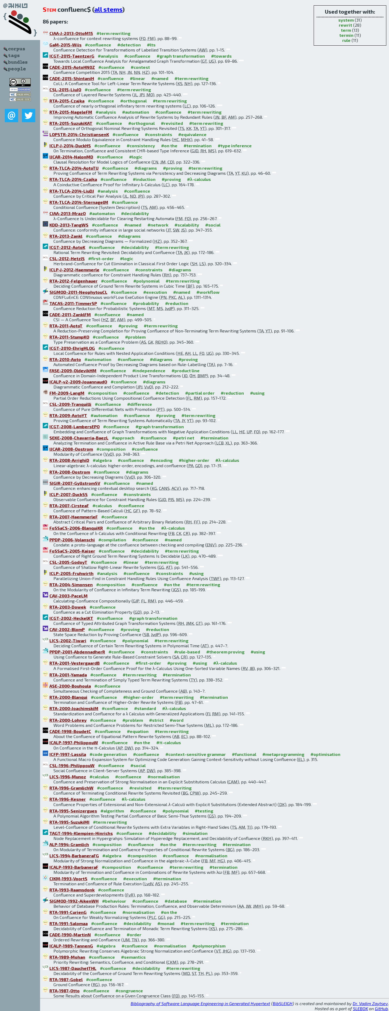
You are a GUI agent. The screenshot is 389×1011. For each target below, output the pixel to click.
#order (134, 934)
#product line (186, 370)
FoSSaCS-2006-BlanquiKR (76, 527)
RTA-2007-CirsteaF (69, 505)
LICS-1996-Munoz (67, 776)
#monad (165, 923)
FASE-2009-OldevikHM (72, 370)
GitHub (381, 1008)
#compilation (112, 539)
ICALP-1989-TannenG (71, 945)
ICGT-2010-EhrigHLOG (72, 348)
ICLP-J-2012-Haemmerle (74, 269)
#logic (135, 156)
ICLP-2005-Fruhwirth (71, 573)
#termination (198, 145)
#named (159, 78)
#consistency (141, 145)
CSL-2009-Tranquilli (70, 404)
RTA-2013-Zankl (65, 236)
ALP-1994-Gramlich (69, 844)
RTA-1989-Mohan (67, 957)
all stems (108, 9)
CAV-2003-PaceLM (68, 595)
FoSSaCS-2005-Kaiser (72, 550)
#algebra (102, 460)
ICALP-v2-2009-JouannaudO (78, 381)
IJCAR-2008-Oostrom (71, 448)
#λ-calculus (199, 179)
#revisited (172, 123)
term (346, 30)
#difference (139, 404)
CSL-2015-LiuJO (65, 89)
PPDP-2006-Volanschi (72, 539)
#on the (169, 145)
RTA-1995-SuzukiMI (69, 821)
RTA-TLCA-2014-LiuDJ (71, 190)
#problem (135, 336)
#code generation (108, 754)
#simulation (195, 833)
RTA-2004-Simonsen (71, 584)
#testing (204, 810)
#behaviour (114, 900)
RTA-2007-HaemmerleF (73, 516)
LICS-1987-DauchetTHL (72, 968)
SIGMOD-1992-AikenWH (74, 900)
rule (346, 40)
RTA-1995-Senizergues (73, 810)
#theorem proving (225, 651)
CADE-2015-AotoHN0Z (72, 67)
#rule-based (187, 651)
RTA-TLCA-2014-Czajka (73, 179)
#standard (145, 708)
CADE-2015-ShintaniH (71, 78)
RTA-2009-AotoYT (68, 415)
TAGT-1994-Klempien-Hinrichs (81, 833)
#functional (244, 754)
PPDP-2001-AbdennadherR (77, 651)
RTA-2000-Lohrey (68, 720)
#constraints (158, 134)
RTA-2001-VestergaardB (74, 662)
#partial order (200, 392)
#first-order (101, 258)
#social (212, 224)
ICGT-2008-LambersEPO (74, 426)
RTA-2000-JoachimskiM (73, 708)
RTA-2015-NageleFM (70, 111)
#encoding (161, 460)
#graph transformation (181, 55)
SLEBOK (360, 1008)
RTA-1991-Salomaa (68, 923)
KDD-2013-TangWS (68, 224)
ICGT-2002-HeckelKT (71, 618)
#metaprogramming (283, 754)
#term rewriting (113, 33)
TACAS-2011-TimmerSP (73, 303)
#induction (144, 179)
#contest (140, 67)
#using (257, 392)
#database (176, 900)
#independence (148, 370)
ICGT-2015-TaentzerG (71, 55)
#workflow (208, 292)
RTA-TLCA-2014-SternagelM (78, 202)
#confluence (98, 44)
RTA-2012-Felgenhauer (73, 280)
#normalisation (163, 776)
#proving (172, 168)
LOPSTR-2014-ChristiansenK (79, 134)
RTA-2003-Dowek (67, 606)
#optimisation (325, 754)
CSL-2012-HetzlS (67, 258)
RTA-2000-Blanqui (68, 697)
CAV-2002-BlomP (67, 629)
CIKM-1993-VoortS (68, 878)
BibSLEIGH (283, 1003)
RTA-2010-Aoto (65, 359)
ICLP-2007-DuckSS (68, 494)
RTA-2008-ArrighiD (69, 460)
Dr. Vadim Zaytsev (370, 1003)
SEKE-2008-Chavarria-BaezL (78, 437)
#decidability (135, 213)
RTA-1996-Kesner (67, 799)
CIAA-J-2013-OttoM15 (71, 33)
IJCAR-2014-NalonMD (71, 156)
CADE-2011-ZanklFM (70, 314)
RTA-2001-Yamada (68, 674)
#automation (135, 111)
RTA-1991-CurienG (68, 912)
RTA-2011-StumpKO (69, 336)
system (346, 19)
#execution (155, 292)
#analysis (108, 55)
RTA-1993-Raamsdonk (72, 889)
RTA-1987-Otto (64, 990)
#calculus (102, 505)
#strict (156, 720)
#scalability (186, 224)
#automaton (102, 213)
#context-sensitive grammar (195, 754)
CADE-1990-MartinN (70, 934)
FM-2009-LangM (66, 392)
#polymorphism (208, 945)
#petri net (183, 437)
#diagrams (145, 168)
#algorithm (112, 810)
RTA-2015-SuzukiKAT (70, 123)
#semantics (133, 957)
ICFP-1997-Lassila (67, 754)
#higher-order (194, 460)
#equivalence (192, 134)
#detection (129, 44)
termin (346, 35)
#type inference (235, 145)
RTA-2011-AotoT (66, 325)
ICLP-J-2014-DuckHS (70, 145)
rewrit (345, 24)
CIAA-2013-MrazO (67, 213)
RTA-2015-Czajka (66, 100)
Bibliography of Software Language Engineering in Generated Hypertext (200, 1003)
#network (157, 224)
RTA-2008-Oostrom (69, 471)
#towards (221, 55)
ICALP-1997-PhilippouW (73, 742)
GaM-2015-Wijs (65, 44)
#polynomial (146, 280)
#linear (137, 78)
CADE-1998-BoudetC (70, 731)
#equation (138, 731)
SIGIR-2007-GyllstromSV (74, 483)
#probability (146, 303)
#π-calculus (168, 742)
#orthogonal (133, 100)
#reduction (176, 303)
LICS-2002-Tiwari (67, 640)
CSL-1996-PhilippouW (72, 765)
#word (177, 720)
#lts (151, 44)
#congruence (129, 990)
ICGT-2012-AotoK (67, 247)
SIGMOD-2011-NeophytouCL (78, 292)
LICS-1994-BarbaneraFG (74, 855)
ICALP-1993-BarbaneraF (73, 867)
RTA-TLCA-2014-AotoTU (74, 168)
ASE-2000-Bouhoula (70, 685)
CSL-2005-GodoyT (68, 562)
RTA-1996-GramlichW (71, 787)
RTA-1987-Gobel (66, 979)
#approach (123, 437)
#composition (102, 392)
